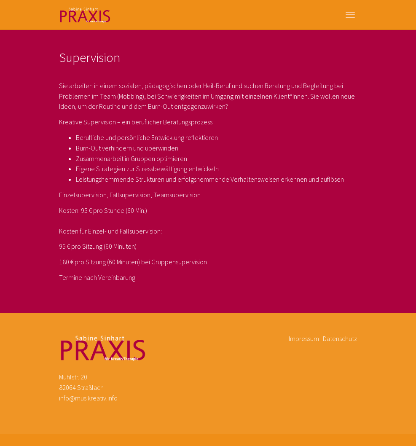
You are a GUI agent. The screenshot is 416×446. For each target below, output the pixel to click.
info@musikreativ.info (88, 398)
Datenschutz (340, 338)
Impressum (304, 338)
